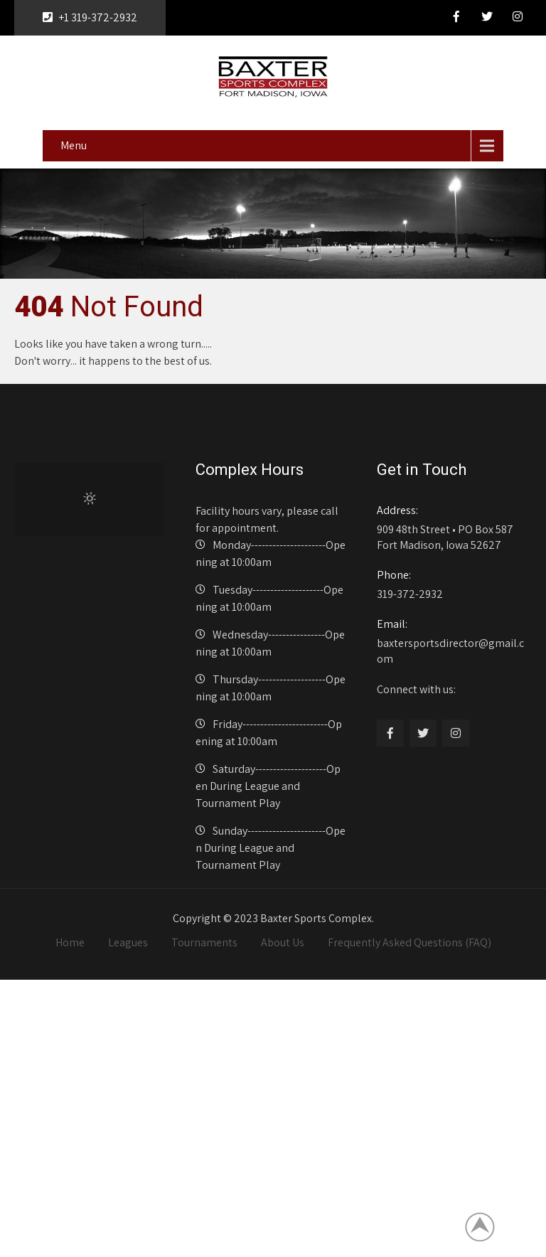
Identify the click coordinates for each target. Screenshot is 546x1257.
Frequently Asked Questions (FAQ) (409, 942)
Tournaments (204, 942)
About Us (282, 942)
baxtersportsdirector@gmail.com (452, 641)
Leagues (128, 942)
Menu (73, 145)
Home (70, 942)
